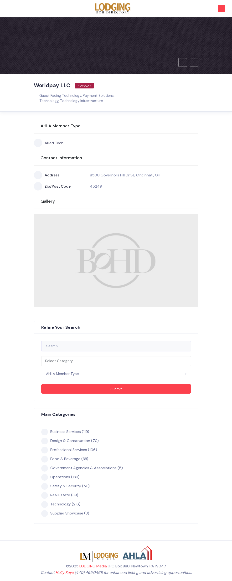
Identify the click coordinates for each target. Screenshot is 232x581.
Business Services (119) (65, 432)
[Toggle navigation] (9, 8)
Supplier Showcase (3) (65, 513)
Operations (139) (60, 477)
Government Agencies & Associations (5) (82, 468)
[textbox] (116, 361)
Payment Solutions (98, 95)
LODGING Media (93, 566)
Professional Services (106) (69, 450)
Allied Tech (48, 143)
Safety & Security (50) (65, 486)
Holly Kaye (65, 572)
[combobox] (116, 361)
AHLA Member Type (62, 373)
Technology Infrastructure (81, 100)
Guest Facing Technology (60, 95)
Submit (116, 389)
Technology (48, 100)
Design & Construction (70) (70, 441)
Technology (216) (60, 504)
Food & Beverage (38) (64, 459)
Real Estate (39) (59, 495)
